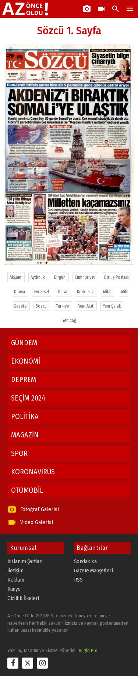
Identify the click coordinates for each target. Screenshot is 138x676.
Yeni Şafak (112, 306)
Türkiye (63, 306)
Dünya (20, 291)
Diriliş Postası (116, 277)
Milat (108, 291)
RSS (78, 579)
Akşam (16, 277)
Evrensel (42, 291)
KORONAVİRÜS (33, 471)
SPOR (19, 453)
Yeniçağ (69, 320)
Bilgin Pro (88, 650)
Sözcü (42, 306)
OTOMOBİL (27, 490)
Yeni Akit (86, 306)
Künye (14, 589)
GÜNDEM (24, 342)
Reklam (15, 579)
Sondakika (85, 561)
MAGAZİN (25, 434)
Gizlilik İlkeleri (23, 598)
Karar (63, 291)
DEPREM (23, 379)
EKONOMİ (25, 361)
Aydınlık (38, 277)
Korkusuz (86, 291)
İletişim (15, 570)
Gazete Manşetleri (93, 570)
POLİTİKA (25, 416)
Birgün (60, 277)
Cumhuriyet (85, 277)
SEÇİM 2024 (28, 398)
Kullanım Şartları (25, 561)
